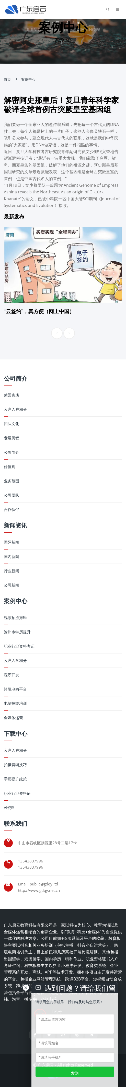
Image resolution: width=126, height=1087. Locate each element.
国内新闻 (11, 556)
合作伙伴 (11, 509)
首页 (7, 79)
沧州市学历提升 (17, 632)
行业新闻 (11, 571)
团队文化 (11, 424)
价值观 (9, 467)
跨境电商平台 (15, 689)
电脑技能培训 (15, 703)
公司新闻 (11, 585)
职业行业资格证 (17, 793)
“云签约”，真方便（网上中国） (39, 310)
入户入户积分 (15, 409)
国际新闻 (11, 542)
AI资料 (9, 808)
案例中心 (28, 79)
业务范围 (11, 481)
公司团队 (11, 495)
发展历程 (11, 438)
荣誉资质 (11, 395)
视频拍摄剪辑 (15, 618)
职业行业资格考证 (19, 646)
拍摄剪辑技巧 (15, 765)
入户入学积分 (15, 660)
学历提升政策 (15, 779)
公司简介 (11, 452)
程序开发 (11, 675)
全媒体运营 (13, 718)
